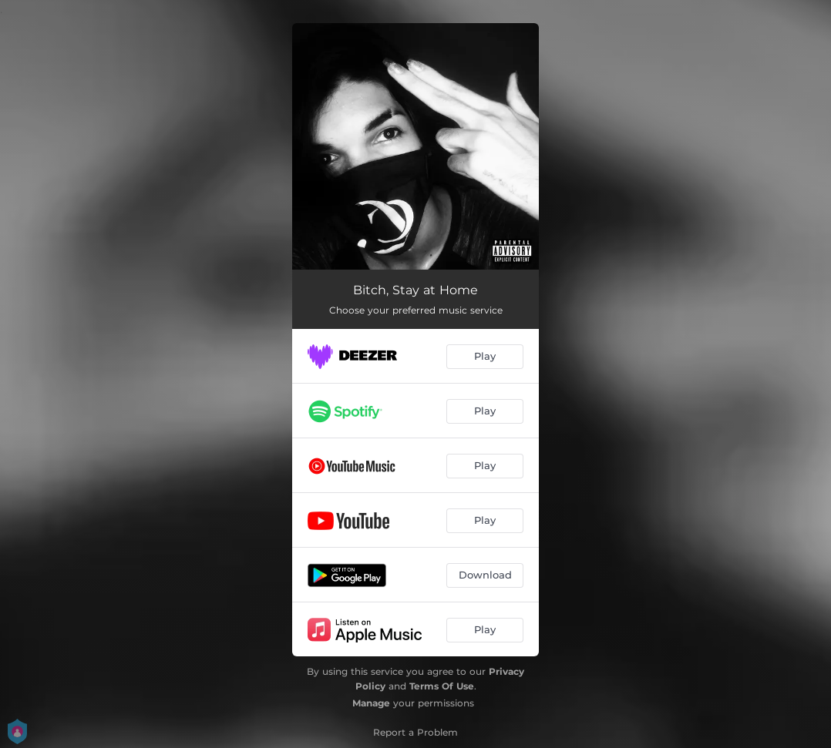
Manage (371, 703)
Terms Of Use (441, 686)
